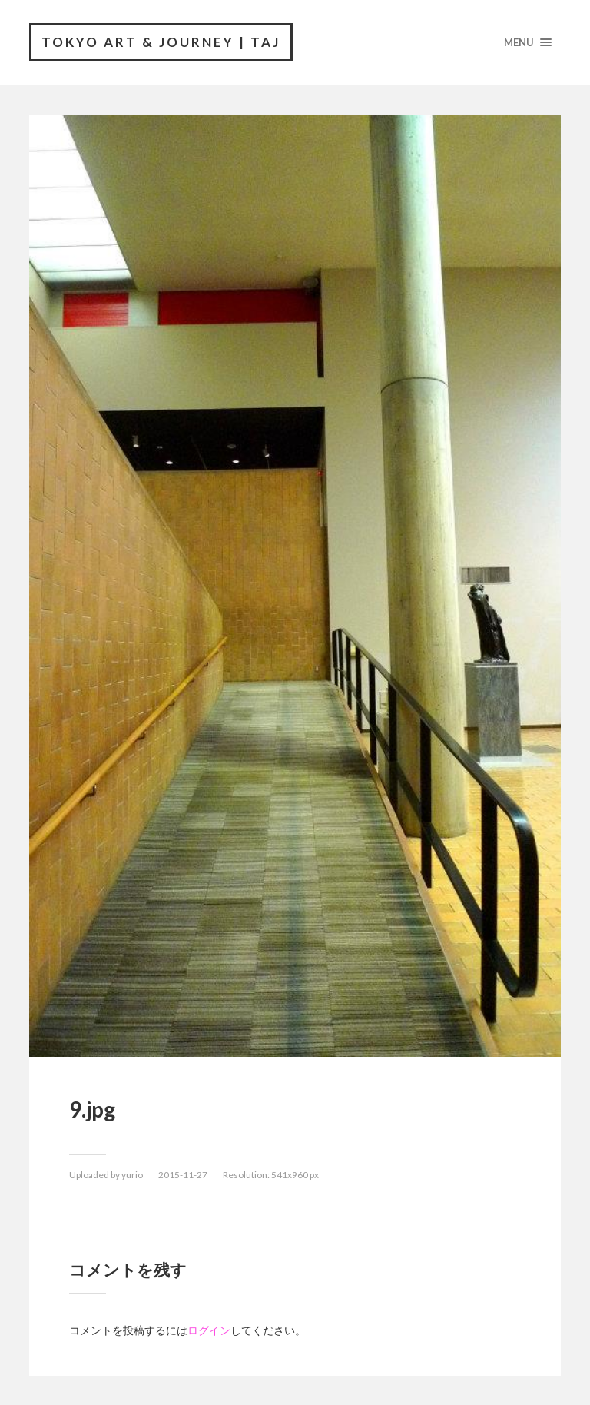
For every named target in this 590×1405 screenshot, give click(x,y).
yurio (132, 1175)
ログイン (208, 1330)
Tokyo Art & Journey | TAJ (160, 42)
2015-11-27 (182, 1175)
